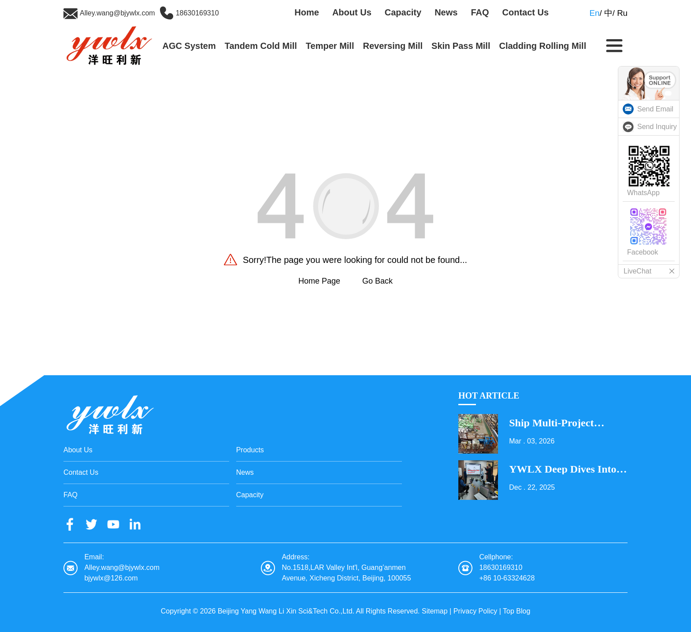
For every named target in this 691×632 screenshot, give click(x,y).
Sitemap (435, 611)
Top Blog (516, 611)
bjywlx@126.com (110, 578)
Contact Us (525, 12)
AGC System (189, 46)
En (595, 13)
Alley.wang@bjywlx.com (117, 13)
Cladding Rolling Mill (542, 46)
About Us (352, 12)
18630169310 (197, 13)
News (446, 12)
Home (306, 12)
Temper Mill (330, 46)
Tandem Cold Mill (261, 46)
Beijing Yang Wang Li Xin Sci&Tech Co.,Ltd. (286, 611)
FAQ (480, 12)
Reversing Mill (393, 46)
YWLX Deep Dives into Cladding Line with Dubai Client (562, 469)
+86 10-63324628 (507, 578)
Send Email (655, 109)
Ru (622, 13)
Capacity (403, 12)
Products (250, 450)
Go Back (377, 281)
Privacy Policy (475, 611)
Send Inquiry (657, 126)
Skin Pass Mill (460, 46)
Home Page (319, 281)
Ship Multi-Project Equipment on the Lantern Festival (552, 423)
